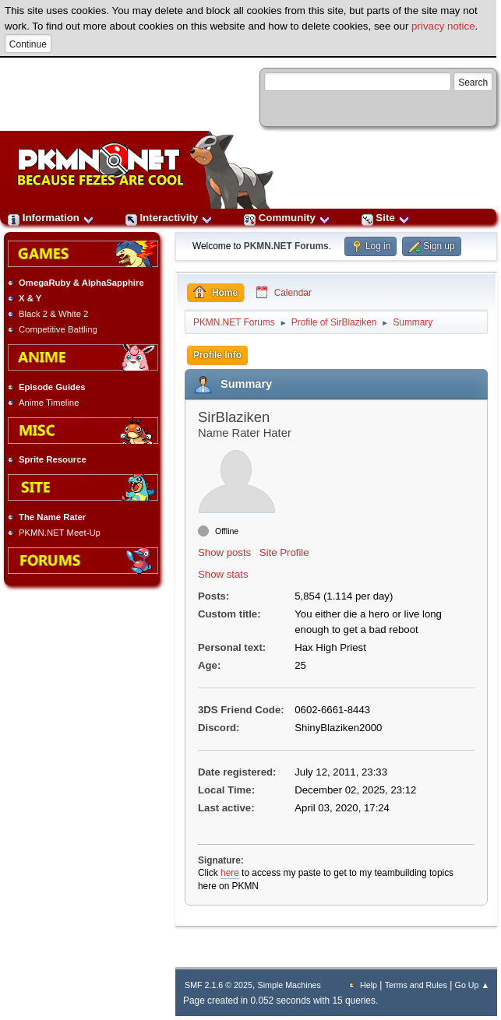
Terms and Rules (416, 985)
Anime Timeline (49, 402)
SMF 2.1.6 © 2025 (218, 985)
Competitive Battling (58, 329)
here (230, 872)
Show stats (223, 574)
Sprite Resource (52, 459)
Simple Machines (289, 985)
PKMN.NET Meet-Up (60, 532)
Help (368, 985)
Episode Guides (52, 387)
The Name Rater (52, 517)
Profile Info (217, 355)
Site (386, 217)
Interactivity (169, 217)
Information (51, 217)
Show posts (224, 552)
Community (287, 217)
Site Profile (284, 552)
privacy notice (443, 26)
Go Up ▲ (472, 985)
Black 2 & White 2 (53, 313)
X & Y (30, 298)
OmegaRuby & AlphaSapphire (81, 282)
